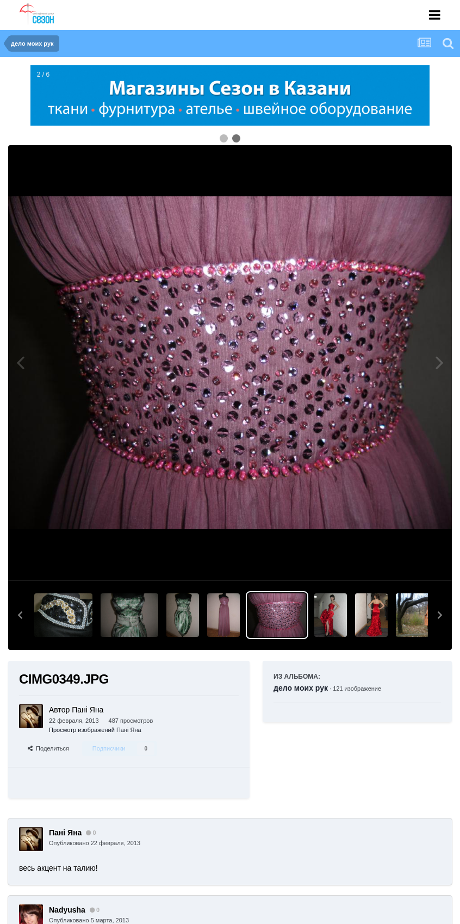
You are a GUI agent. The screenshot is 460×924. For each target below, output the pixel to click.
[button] (20, 615)
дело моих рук (300, 688)
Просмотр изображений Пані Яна (95, 730)
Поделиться (48, 748)
